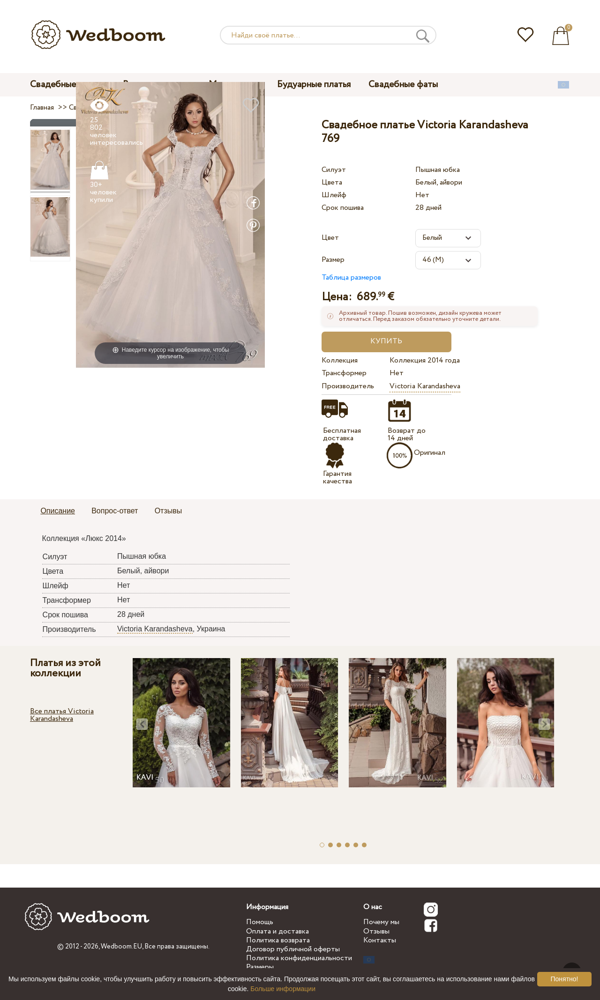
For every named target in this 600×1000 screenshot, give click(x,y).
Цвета (332, 182)
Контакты (379, 940)
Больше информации (282, 989)
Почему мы (381, 922)
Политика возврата (278, 940)
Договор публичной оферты (293, 949)
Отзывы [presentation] (168, 511)
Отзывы (376, 931)
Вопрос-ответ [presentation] (114, 511)
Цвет (330, 237)
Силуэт (334, 169)
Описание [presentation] (57, 511)
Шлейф (334, 195)
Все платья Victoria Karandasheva (62, 715)
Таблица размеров (351, 277)
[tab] (57, 511)
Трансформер (344, 373)
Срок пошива (343, 207)
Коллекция (340, 360)
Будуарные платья (314, 84)
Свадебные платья (67, 84)
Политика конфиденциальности (299, 958)
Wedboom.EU (121, 946)
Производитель (348, 386)
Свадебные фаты (403, 84)
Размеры (260, 967)
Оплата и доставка (277, 931)
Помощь (259, 922)
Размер (333, 259)
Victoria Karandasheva (425, 386)
